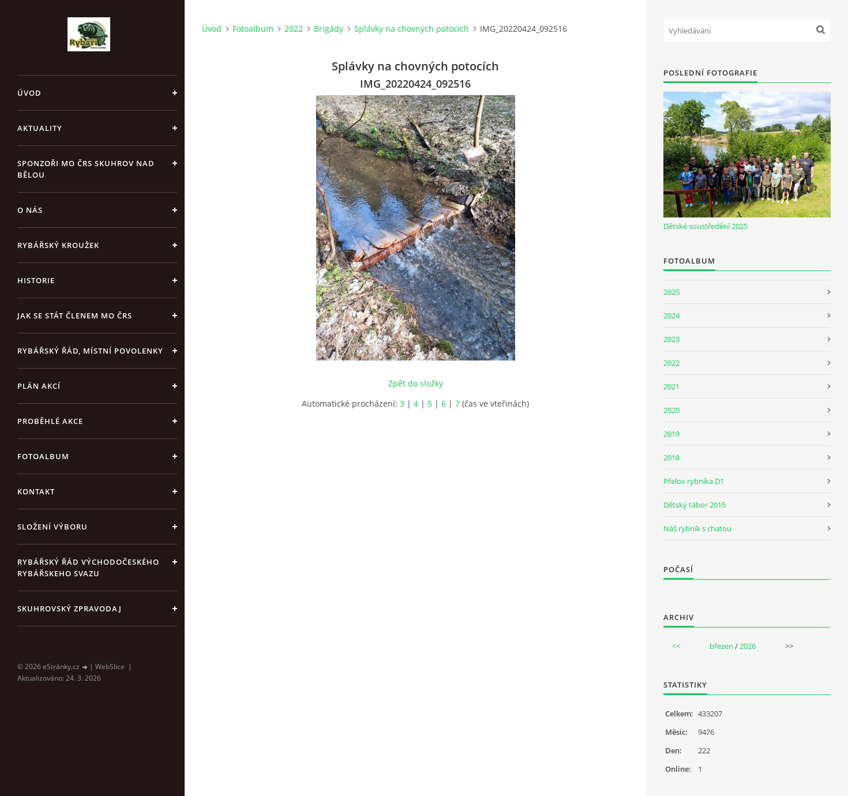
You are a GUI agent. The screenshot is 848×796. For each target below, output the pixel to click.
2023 (671, 339)
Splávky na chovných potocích (411, 28)
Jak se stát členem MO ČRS (74, 315)
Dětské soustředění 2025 (705, 226)
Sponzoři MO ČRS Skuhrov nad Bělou (86, 169)
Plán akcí (39, 386)
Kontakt (36, 491)
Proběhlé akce (50, 421)
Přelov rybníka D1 (693, 481)
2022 (293, 28)
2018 (671, 457)
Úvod (29, 93)
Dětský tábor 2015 (694, 505)
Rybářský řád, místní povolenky (90, 351)
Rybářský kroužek (58, 245)
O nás (30, 210)
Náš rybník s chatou (697, 528)
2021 (671, 386)
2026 (748, 646)
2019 (671, 434)
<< (676, 646)
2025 (671, 292)
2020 (671, 410)
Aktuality (39, 128)
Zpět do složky (415, 383)
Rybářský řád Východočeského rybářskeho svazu (88, 568)
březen (721, 646)
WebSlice (110, 666)
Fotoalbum (43, 456)
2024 (671, 315)
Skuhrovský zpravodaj (69, 608)
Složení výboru (52, 526)
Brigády (328, 28)
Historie (36, 280)
